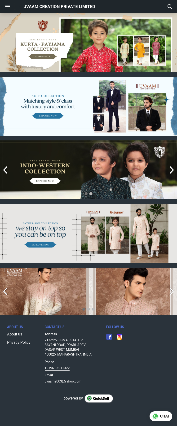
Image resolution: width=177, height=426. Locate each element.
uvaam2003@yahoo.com (63, 381)
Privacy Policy (19, 342)
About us (14, 334)
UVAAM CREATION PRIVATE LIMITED (59, 6)
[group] (88, 42)
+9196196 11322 (57, 368)
